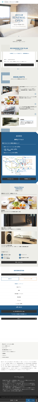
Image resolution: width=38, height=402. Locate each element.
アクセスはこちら (10, 178)
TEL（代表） (19, 335)
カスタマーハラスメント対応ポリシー (8, 351)
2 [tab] (19, 36)
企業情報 (3, 353)
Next (37, 61)
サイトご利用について (6, 346)
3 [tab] (20, 36)
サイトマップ (4, 348)
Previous (1, 61)
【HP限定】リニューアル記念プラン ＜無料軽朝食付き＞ (19, 53)
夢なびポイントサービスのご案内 (8, 344)
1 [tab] (17, 36)
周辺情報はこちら (27, 178)
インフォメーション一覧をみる (19, 300)
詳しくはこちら (19, 262)
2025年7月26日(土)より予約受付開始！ (14, 277)
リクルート (4, 355)
